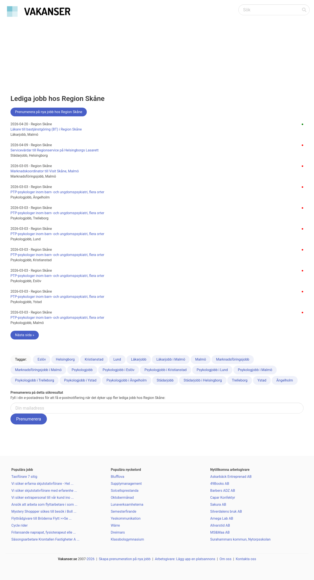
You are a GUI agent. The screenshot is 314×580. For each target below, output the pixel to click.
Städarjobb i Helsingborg (203, 380)
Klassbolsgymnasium (127, 539)
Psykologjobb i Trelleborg (34, 380)
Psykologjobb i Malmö (255, 370)
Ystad (262, 380)
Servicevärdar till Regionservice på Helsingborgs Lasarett (54, 150)
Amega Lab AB (221, 518)
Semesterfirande (123, 511)
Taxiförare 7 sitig (24, 477)
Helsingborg (65, 359)
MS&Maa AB (220, 532)
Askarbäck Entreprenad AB (231, 477)
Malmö (200, 359)
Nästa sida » (24, 335)
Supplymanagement (126, 484)
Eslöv (42, 359)
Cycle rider (19, 525)
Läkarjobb (138, 359)
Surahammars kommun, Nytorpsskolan (240, 539)
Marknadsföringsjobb (232, 359)
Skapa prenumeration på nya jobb (124, 559)
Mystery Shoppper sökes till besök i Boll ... (43, 511)
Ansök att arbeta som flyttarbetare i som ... (44, 504)
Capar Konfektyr (222, 497)
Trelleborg (239, 380)
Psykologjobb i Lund (212, 370)
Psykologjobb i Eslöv (119, 370)
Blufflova (117, 477)
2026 (91, 559)
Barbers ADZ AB (222, 490)
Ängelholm (284, 380)
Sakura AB (218, 504)
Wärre (115, 525)
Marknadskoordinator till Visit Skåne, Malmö (44, 171)
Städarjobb (165, 380)
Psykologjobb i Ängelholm (126, 380)
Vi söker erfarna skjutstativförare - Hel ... (42, 484)
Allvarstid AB (220, 525)
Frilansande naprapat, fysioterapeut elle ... (43, 532)
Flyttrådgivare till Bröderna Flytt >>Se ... (41, 518)
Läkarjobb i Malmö (170, 359)
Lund (117, 359)
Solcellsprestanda (124, 490)
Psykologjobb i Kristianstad (165, 370)
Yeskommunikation (126, 518)
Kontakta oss (246, 559)
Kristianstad (94, 359)
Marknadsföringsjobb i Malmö (38, 370)
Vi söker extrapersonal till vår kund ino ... (42, 497)
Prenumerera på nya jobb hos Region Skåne (48, 112)
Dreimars (118, 532)
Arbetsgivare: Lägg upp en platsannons (185, 559)
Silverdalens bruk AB (226, 511)
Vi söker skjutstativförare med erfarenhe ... (44, 490)
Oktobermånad (122, 497)
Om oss (226, 559)
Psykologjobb (82, 370)
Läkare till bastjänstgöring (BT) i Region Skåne (46, 129)
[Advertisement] (157, 51)
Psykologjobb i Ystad (80, 380)
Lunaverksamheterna (127, 504)
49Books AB (219, 484)
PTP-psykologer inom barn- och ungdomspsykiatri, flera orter (57, 192)
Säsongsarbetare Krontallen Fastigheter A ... (45, 539)
